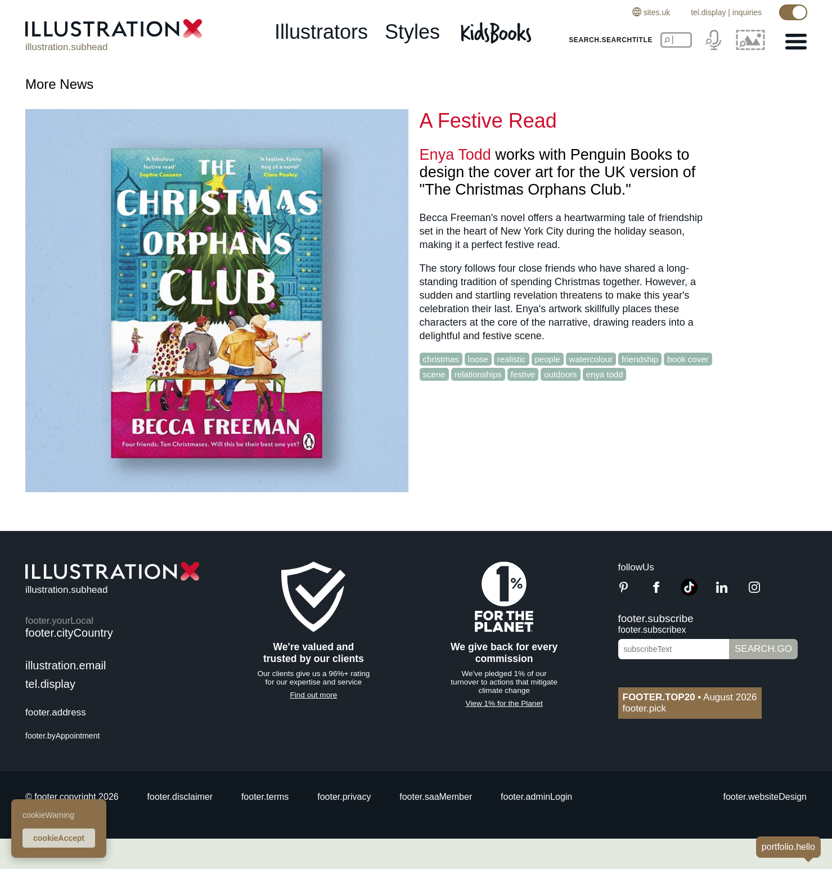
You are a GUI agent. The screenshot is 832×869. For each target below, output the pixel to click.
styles (412, 31)
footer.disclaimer (180, 797)
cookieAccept (58, 838)
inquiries (747, 12)
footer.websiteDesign (765, 797)
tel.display (708, 12)
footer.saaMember (435, 797)
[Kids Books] (497, 32)
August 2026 (690, 697)
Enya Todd (455, 154)
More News (59, 84)
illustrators (321, 31)
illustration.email (65, 665)
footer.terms (265, 797)
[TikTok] (689, 592)
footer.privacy (344, 797)
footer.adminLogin (536, 797)
